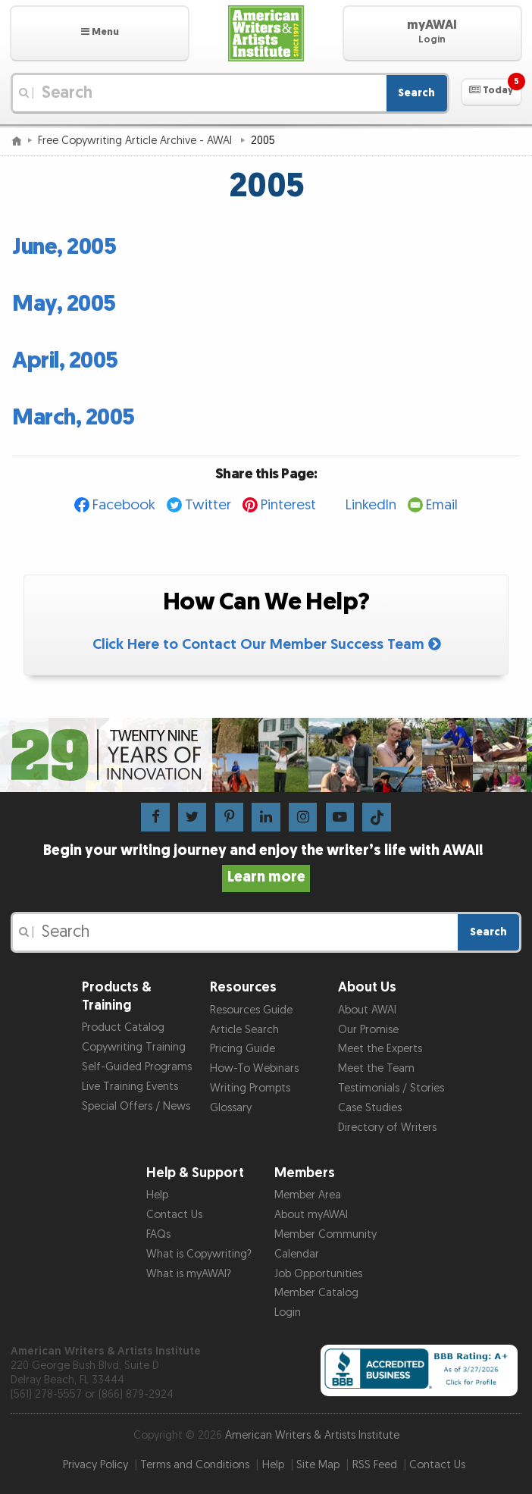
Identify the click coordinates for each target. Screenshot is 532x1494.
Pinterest (288, 505)
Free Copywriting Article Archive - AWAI (136, 140)
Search (416, 93)
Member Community (325, 1234)
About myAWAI (311, 1214)
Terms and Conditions (194, 1465)
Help (157, 1195)
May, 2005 (64, 304)
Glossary (231, 1108)
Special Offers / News (136, 1106)
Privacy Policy (95, 1465)
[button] (99, 33)
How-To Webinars (254, 1068)
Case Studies (370, 1108)
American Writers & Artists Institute (312, 1435)
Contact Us (174, 1214)
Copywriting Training (134, 1047)
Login (287, 1312)
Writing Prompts (250, 1088)
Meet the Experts (380, 1048)
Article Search (244, 1030)
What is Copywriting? (199, 1254)
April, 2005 (65, 361)
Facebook (123, 505)
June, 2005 (64, 247)
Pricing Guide (242, 1048)
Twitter (208, 505)
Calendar (296, 1254)
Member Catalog (316, 1293)
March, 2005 (73, 417)
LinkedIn (371, 505)
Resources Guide (251, 1010)
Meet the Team (376, 1068)
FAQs (158, 1234)
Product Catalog (123, 1027)
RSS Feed (374, 1465)
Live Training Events (130, 1086)
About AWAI (367, 1010)
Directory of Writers (387, 1127)
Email (442, 505)
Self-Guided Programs (137, 1067)
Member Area (307, 1195)
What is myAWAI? (188, 1274)
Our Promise (368, 1030)
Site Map (318, 1465)
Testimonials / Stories (391, 1088)
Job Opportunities (318, 1274)
